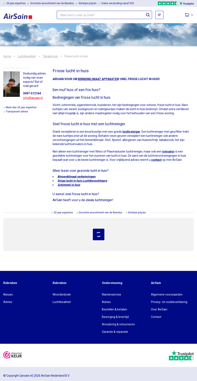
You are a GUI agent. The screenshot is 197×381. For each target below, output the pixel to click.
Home (7, 56)
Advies (7, 302)
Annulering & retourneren (118, 324)
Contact (156, 317)
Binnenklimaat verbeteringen (77, 176)
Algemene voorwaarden (167, 294)
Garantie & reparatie (115, 331)
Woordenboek (62, 294)
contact (156, 159)
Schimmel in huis (69, 184)
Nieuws (8, 294)
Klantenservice (111, 294)
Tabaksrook (50, 56)
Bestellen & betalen (114, 309)
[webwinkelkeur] (12, 355)
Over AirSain (159, 309)
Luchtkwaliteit (27, 56)
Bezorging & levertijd (115, 317)
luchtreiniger (131, 131)
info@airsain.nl (33, 98)
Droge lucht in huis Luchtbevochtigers (82, 180)
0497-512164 (32, 93)
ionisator (168, 151)
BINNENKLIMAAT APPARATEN (98, 79)
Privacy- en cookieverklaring (169, 302)
